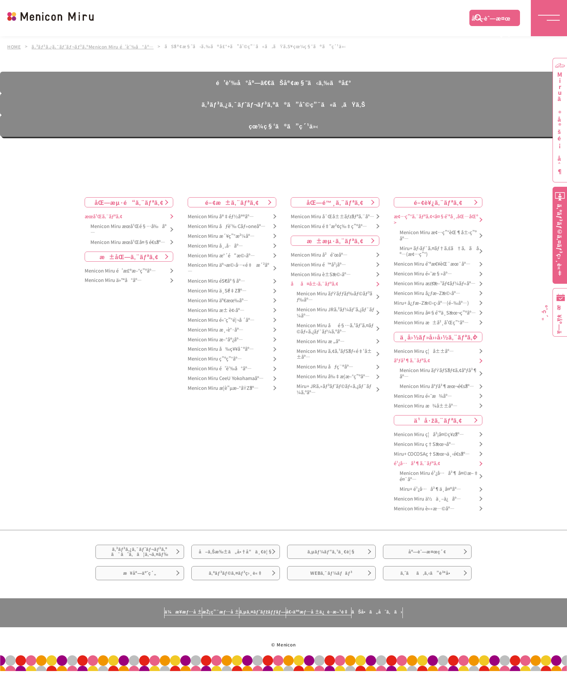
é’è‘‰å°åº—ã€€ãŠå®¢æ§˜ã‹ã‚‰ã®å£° (283, 81)
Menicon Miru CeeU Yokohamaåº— (226, 378)
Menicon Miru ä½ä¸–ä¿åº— (427, 498)
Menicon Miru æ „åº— (321, 340)
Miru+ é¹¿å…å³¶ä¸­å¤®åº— (430, 488)
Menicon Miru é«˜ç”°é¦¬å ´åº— (221, 319)
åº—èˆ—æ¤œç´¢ (491, 20)
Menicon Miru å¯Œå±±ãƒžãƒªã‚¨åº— (332, 216)
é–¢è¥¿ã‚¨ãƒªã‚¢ (438, 201)
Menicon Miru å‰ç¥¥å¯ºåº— (221, 348)
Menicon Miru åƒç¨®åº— (325, 366)
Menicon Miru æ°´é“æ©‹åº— (221, 255)
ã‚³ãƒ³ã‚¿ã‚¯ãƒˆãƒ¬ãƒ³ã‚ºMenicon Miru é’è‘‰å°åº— (94, 46)
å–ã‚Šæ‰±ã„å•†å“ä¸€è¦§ (236, 560)
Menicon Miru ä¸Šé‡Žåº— (217, 290)
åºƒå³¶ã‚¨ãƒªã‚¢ (412, 360)
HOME (14, 46)
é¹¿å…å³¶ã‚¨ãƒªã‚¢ (417, 463)
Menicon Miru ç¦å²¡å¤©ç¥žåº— (429, 433)
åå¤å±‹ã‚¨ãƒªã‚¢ (314, 283)
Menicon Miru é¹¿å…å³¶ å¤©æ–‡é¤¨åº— (439, 475)
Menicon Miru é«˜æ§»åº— (423, 273)
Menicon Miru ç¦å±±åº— (424, 350)
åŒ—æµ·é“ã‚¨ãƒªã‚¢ (129, 201)
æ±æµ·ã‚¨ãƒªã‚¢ (335, 239)
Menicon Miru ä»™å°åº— (113, 280)
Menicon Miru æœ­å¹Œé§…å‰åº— (128, 228)
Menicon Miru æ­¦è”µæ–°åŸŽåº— (223, 387)
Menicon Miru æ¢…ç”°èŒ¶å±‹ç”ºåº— (438, 234)
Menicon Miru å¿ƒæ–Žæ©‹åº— (427, 293)
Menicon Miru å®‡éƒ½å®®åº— (221, 216)
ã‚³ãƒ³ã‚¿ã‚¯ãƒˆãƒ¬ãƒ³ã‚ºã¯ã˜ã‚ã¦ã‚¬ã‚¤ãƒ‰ (140, 556)
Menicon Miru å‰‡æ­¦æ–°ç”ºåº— (333, 376)
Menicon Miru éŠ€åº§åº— (216, 280)
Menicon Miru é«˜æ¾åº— (423, 395)
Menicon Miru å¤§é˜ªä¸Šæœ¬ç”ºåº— (435, 312)
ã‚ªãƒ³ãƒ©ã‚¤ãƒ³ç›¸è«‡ (235, 596)
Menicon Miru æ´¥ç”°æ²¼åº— (221, 235)
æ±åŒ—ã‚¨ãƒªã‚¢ (128, 255)
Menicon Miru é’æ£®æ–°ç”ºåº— (120, 270)
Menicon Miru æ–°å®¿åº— (215, 339)
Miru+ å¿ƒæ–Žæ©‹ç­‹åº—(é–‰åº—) (431, 302)
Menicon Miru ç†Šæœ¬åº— (424, 443)
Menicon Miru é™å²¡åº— (318, 264)
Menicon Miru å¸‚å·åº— (215, 245)
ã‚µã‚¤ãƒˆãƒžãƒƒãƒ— (259, 640)
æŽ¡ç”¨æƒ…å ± (184, 640)
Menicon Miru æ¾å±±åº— (425, 405)
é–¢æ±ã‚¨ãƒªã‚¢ (232, 201)
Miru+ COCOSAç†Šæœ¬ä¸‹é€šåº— (432, 453)
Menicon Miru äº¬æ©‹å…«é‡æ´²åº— (228, 267)
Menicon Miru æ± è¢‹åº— (216, 310)
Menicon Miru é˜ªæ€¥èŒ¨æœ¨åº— (432, 263)
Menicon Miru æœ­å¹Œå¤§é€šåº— (127, 241)
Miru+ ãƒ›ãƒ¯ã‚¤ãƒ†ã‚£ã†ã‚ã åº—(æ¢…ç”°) (439, 250)
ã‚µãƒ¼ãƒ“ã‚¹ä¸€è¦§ (331, 556)
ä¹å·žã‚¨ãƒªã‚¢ (438, 419)
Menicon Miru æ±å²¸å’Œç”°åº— (431, 322)
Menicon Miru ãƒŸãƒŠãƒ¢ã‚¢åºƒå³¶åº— (438, 373)
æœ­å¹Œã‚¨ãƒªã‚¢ (103, 216)
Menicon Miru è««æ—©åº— (424, 508)
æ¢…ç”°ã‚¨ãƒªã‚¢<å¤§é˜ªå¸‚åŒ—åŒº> (436, 219)
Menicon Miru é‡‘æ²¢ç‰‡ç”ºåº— (329, 225)
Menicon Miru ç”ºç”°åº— (215, 358)
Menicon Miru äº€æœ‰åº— (218, 300)
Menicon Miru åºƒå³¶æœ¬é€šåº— (437, 386)
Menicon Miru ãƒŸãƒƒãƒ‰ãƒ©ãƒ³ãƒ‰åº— (334, 296)
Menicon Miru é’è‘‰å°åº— (220, 368)
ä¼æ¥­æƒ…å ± (115, 640)
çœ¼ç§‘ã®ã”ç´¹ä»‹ (283, 125)
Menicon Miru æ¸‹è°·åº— (215, 329)
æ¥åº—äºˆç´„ (140, 596)
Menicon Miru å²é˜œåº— (319, 254)
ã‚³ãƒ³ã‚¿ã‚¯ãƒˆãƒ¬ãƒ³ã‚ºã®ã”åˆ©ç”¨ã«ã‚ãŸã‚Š (283, 103)
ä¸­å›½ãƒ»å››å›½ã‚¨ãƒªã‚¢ (438, 336)
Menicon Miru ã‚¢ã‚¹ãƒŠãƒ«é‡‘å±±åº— (334, 353)
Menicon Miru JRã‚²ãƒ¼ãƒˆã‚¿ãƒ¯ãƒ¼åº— (335, 312)
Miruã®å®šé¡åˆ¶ (559, 123)
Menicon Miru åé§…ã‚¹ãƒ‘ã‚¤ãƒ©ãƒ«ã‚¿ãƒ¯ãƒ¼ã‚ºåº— (335, 328)
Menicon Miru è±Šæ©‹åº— (321, 273)
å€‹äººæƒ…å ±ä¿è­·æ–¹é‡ (350, 640)
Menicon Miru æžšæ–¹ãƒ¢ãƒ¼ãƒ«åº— (435, 283)
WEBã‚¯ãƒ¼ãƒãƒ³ (331, 596)
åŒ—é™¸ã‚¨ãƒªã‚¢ (335, 201)
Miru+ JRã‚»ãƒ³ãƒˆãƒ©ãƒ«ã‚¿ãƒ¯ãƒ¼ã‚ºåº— (334, 389)
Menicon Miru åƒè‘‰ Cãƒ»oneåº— (226, 225)
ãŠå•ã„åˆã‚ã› (443, 640)
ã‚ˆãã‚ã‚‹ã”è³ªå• (427, 596)
